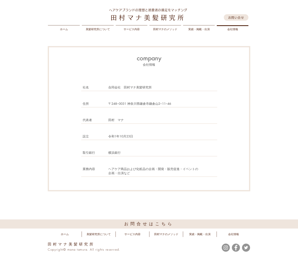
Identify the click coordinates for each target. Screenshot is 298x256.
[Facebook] (236, 248)
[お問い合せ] (236, 17)
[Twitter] (246, 248)
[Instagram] (226, 248)
